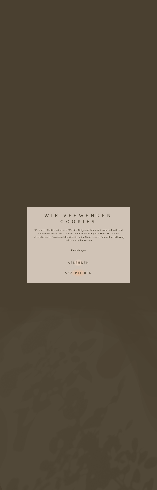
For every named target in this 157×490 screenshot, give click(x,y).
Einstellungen (78, 250)
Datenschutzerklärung (112, 236)
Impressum (86, 240)
